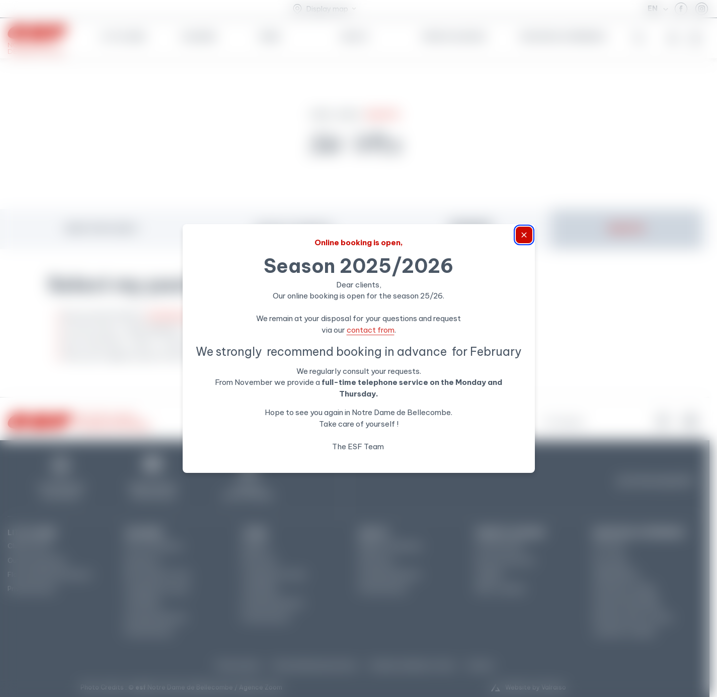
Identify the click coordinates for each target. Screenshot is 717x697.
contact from (370, 330)
